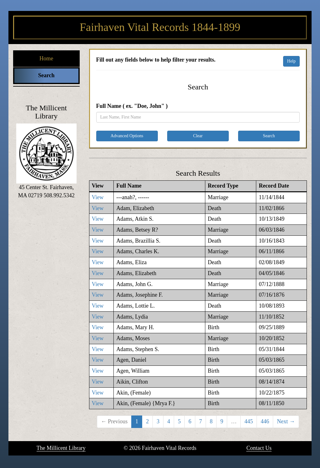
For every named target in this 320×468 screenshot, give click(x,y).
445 (248, 421)
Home (46, 58)
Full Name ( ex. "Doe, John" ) (132, 106)
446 (265, 421)
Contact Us (259, 448)
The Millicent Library (61, 448)
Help (291, 61)
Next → (286, 421)
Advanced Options (127, 135)
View (98, 197)
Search (46, 75)
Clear (197, 135)
